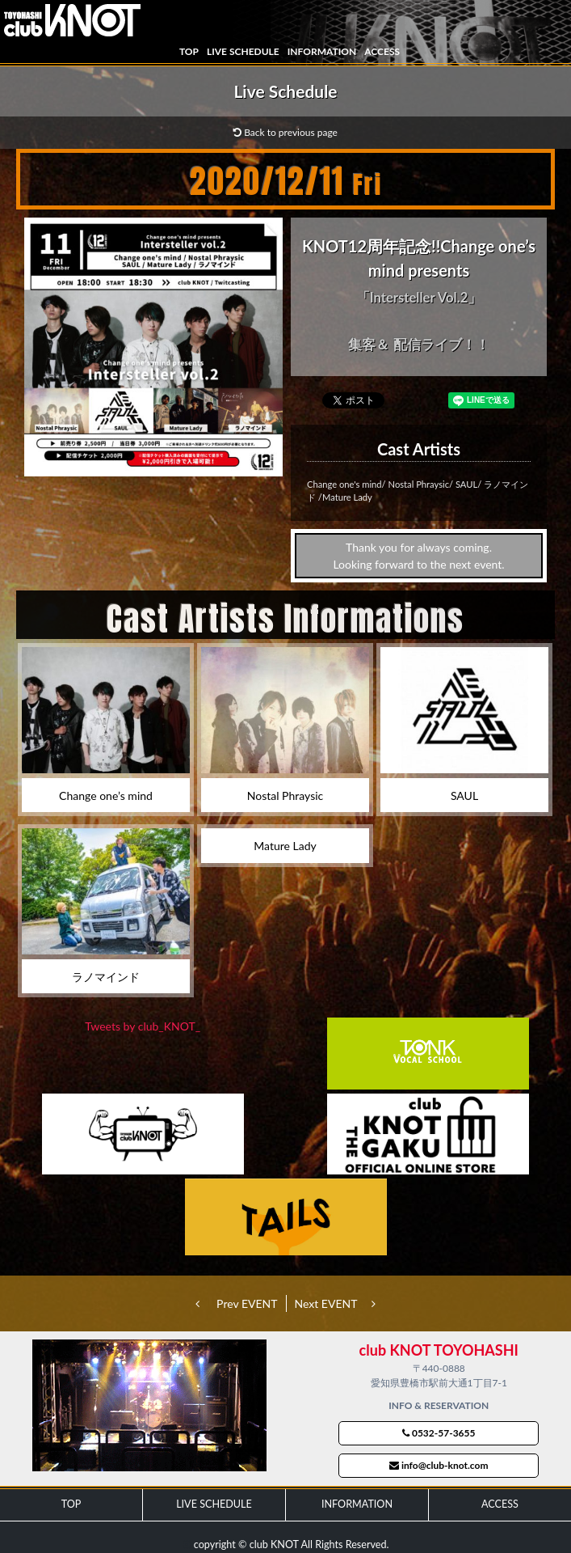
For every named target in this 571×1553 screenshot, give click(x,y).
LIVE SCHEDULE (243, 51)
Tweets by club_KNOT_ (142, 1026)
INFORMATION (322, 51)
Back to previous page (285, 132)
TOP (189, 51)
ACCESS (382, 51)
